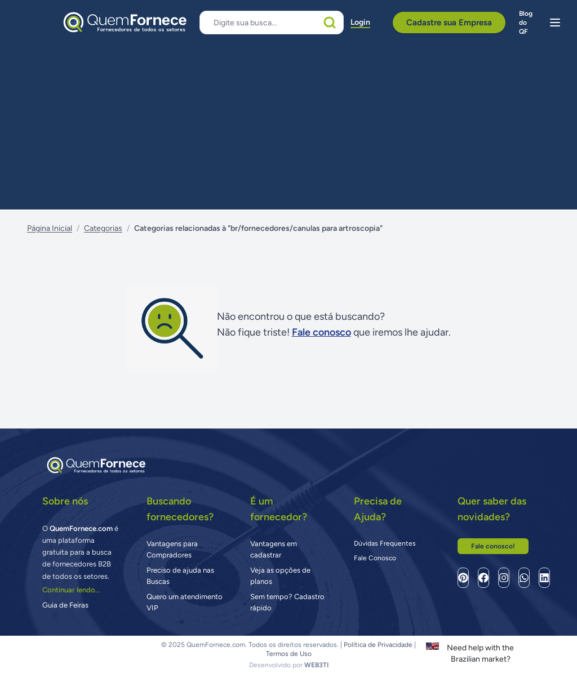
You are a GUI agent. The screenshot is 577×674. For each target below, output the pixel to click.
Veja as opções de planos (280, 576)
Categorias (103, 228)
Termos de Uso (289, 654)
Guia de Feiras (65, 605)
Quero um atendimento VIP (185, 602)
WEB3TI (316, 665)
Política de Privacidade (378, 645)
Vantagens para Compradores (172, 549)
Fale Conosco (375, 558)
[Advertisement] (288, 125)
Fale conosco (321, 332)
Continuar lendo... (71, 590)
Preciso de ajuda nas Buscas (180, 576)
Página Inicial (49, 228)
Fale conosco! (493, 546)
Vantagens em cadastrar (273, 549)
